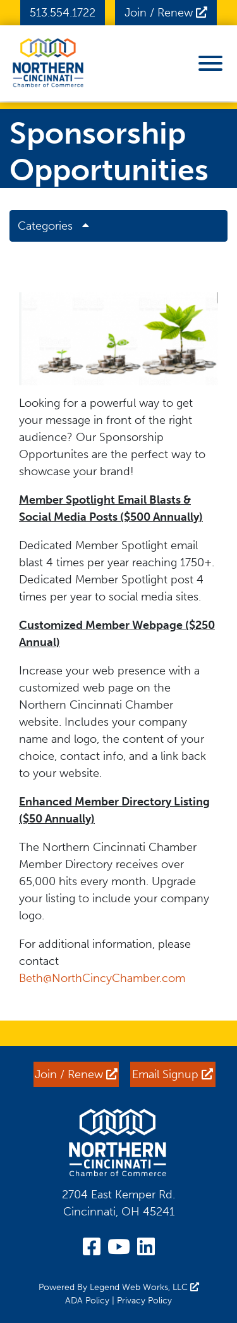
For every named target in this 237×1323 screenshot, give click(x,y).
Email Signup (172, 1074)
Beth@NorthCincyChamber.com (103, 978)
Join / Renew (166, 13)
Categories (58, 226)
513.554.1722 (62, 13)
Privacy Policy (144, 1300)
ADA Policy (87, 1300)
